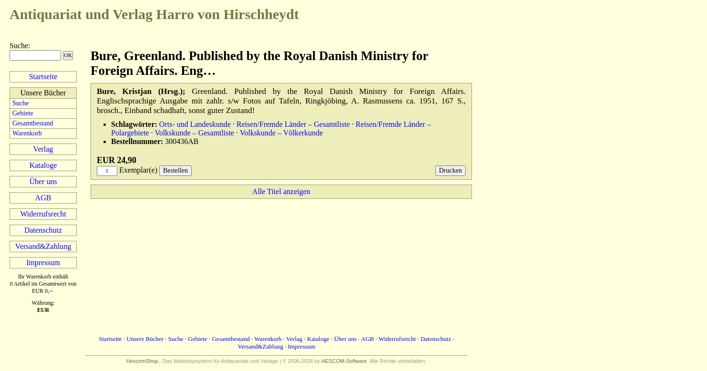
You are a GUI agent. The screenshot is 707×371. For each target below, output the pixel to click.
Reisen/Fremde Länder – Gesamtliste (293, 124)
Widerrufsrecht (43, 214)
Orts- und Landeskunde (195, 124)
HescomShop (142, 361)
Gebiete (22, 113)
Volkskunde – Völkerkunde (281, 133)
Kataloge (43, 165)
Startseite (43, 76)
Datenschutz (43, 230)
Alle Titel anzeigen (281, 191)
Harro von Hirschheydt (154, 14)
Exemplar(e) (138, 170)
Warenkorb (27, 133)
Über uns (43, 181)
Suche (19, 45)
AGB (43, 198)
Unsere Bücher (145, 338)
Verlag (43, 149)
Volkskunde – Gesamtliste (194, 133)
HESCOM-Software (344, 361)
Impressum (43, 262)
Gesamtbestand (32, 123)
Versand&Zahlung (43, 246)
